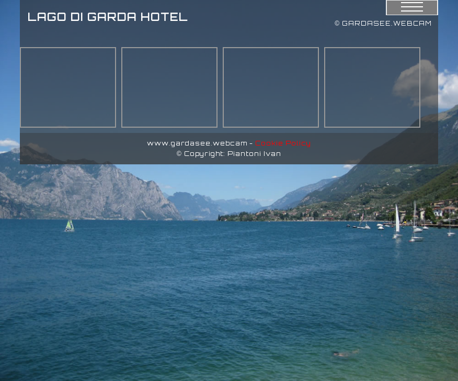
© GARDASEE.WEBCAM (383, 23)
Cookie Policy (283, 143)
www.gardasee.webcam (197, 143)
